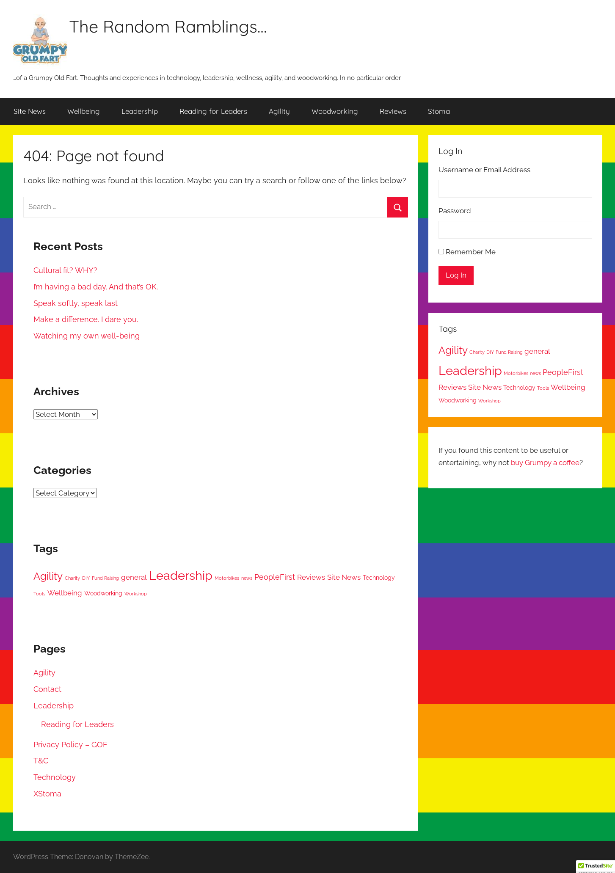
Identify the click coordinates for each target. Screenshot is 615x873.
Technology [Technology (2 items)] (379, 577)
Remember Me (471, 252)
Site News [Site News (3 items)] (344, 577)
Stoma (439, 111)
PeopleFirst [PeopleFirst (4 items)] (274, 577)
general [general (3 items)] (134, 577)
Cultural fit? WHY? (65, 270)
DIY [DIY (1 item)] (86, 578)
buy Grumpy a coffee (545, 462)
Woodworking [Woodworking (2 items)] (103, 593)
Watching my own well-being (86, 335)
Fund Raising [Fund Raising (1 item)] (105, 578)
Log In (456, 275)
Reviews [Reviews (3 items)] (311, 577)
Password (454, 211)
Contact (47, 689)
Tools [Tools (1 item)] (39, 593)
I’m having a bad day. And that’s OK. (95, 286)
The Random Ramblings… (168, 26)
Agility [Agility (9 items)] (48, 576)
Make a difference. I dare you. (85, 319)
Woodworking (335, 111)
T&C (40, 760)
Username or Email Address (484, 169)
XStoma (47, 793)
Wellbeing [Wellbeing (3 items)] (64, 593)
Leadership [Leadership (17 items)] (180, 575)
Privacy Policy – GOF (70, 744)
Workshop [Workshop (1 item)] (135, 593)
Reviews (393, 111)
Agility (279, 111)
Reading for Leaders (213, 111)
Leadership (139, 111)
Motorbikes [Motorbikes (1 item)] (227, 578)
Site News (30, 111)
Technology (54, 777)
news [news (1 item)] (246, 578)
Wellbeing (83, 111)
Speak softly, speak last (75, 303)
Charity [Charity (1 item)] (72, 578)
